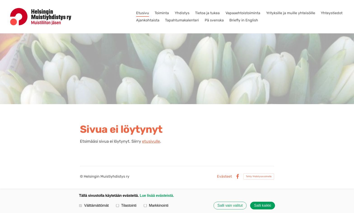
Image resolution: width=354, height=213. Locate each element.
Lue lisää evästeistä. (157, 195)
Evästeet (224, 176)
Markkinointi (156, 205)
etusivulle (151, 141)
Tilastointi (126, 205)
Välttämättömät (94, 205)
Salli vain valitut (230, 206)
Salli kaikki (262, 206)
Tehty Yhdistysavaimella (259, 176)
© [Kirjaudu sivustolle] (82, 176)
